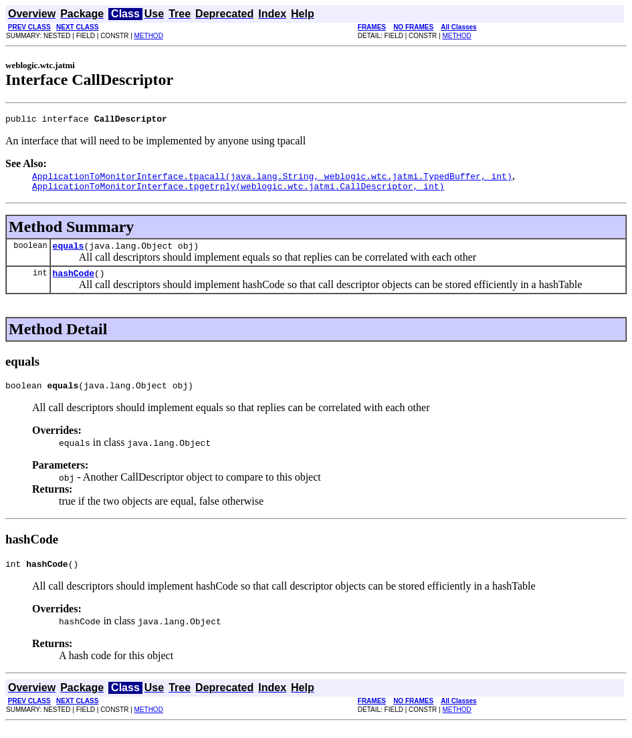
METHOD (148, 35)
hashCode (73, 281)
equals (68, 251)
